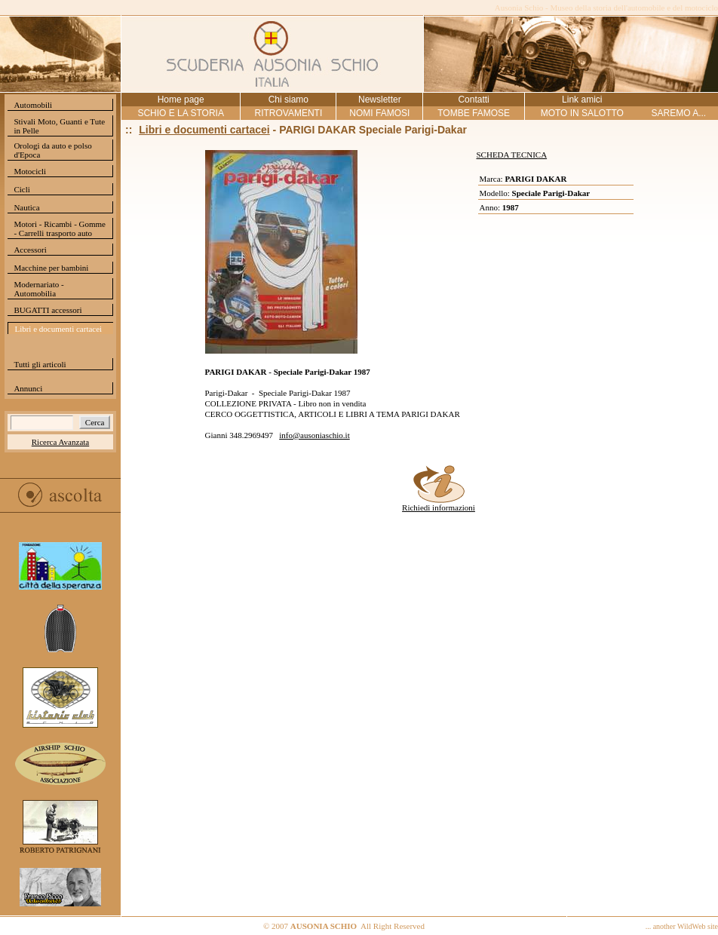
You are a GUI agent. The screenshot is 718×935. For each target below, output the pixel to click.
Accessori (30, 249)
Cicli (21, 189)
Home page (181, 99)
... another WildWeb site (682, 926)
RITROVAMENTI (288, 113)
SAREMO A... (678, 113)
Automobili (33, 104)
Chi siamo (288, 99)
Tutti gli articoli (40, 364)
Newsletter (379, 99)
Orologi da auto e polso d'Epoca (52, 150)
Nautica (26, 207)
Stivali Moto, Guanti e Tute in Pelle (59, 126)
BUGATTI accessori (47, 309)
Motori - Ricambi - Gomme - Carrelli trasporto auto (60, 228)
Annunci (28, 388)
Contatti (473, 99)
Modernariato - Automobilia (38, 289)
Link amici (582, 99)
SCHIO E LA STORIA (180, 113)
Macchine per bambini (51, 267)
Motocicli (30, 171)
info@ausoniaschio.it (314, 435)
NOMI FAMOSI (379, 113)
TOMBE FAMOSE (473, 113)
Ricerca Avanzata (60, 441)
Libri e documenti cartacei (58, 328)
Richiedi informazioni (438, 503)
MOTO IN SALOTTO (582, 113)
